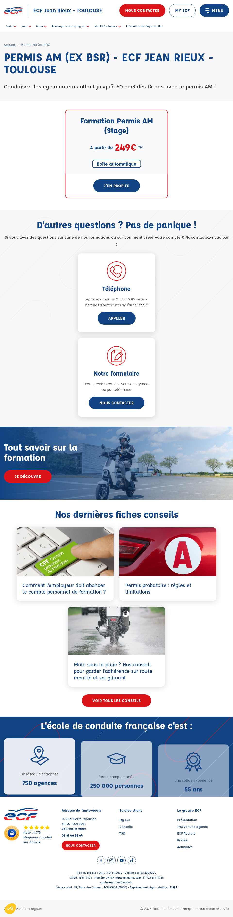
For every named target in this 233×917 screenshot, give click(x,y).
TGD (122, 833)
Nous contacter (142, 10)
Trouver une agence (192, 826)
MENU (214, 10)
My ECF (125, 820)
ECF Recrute (186, 833)
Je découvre (28, 476)
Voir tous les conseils (116, 700)
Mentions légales (29, 909)
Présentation (187, 820)
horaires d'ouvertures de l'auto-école (116, 305)
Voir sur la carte (74, 828)
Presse (182, 840)
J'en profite (116, 185)
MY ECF (182, 10)
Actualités (185, 847)
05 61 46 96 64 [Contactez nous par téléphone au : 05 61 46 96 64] (72, 835)
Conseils (126, 826)
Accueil (9, 45)
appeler (116, 318)
